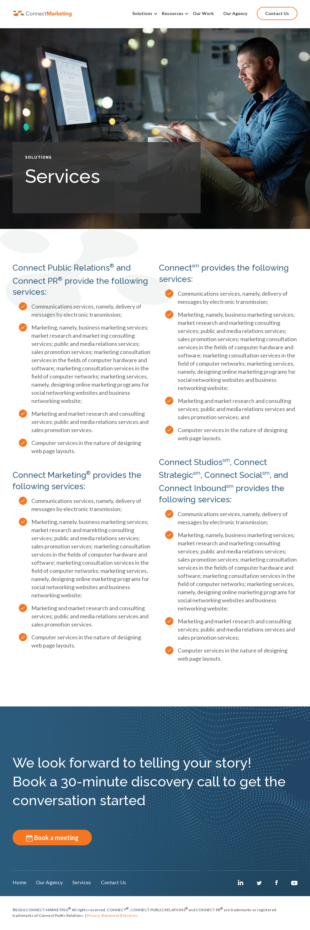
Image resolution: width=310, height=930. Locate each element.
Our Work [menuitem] (203, 13)
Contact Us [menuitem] (277, 13)
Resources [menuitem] (172, 13)
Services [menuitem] (87, 884)
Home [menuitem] (19, 884)
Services (130, 917)
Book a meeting (52, 838)
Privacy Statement (103, 917)
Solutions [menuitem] (142, 13)
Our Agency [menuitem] (235, 13)
